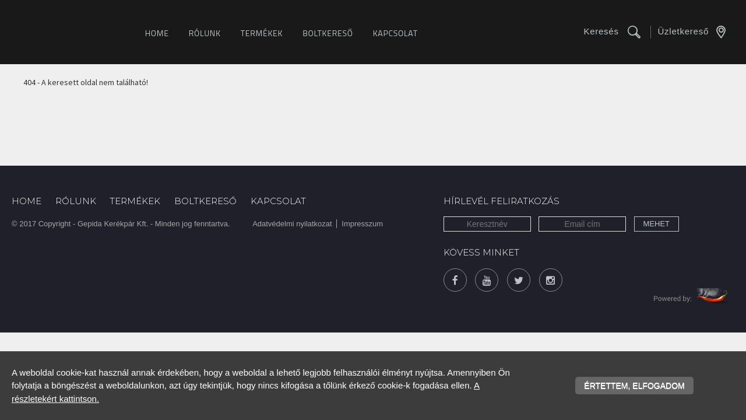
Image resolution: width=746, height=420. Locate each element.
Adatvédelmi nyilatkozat (292, 223)
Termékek (262, 33)
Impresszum (362, 223)
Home (157, 33)
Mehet (656, 223)
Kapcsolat (395, 33)
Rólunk (205, 33)
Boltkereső (327, 33)
